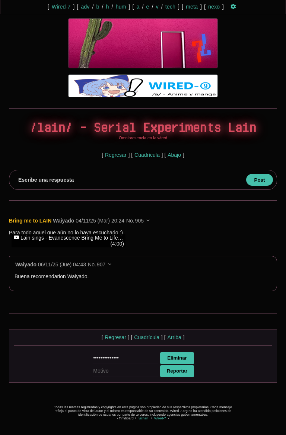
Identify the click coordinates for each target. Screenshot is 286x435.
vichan (143, 418)
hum (120, 7)
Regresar (116, 155)
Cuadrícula (147, 155)
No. (130, 221)
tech (170, 7)
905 (139, 221)
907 (101, 264)
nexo (214, 7)
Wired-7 (61, 7)
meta (192, 7)
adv (85, 7)
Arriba (174, 337)
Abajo (174, 155)
